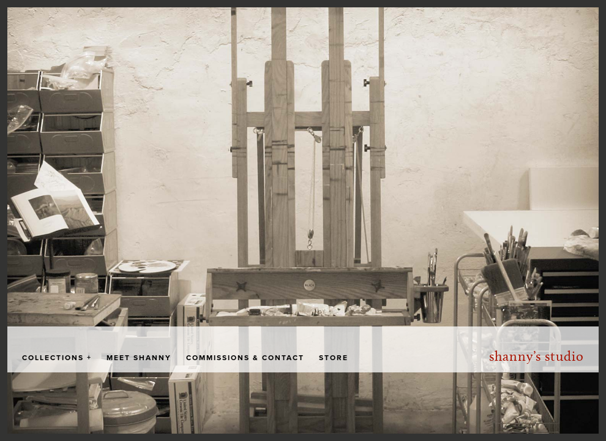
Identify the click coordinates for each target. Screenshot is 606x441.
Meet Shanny (139, 357)
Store (333, 357)
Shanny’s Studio (536, 356)
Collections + (57, 357)
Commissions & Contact (245, 357)
